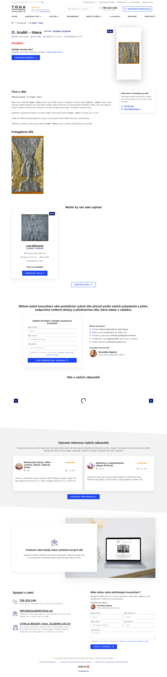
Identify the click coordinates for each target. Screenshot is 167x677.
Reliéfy (110, 31)
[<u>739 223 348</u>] (15, 602)
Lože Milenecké (34, 245)
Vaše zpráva (95, 630)
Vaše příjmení (129, 613)
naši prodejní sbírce (55, 52)
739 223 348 (109, 7)
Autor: (57, 31)
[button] (16, 401)
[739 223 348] (100, 8)
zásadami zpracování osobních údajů (134, 641)
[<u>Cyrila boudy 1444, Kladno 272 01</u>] (15, 627)
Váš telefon (32, 344)
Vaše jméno (33, 327)
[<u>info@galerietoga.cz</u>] (15, 613)
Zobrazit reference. (45, 11)
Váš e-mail (32, 336)
